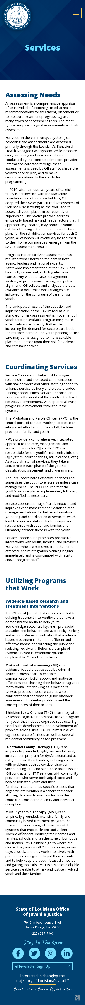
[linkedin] (67, 953)
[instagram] (50, 953)
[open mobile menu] (76, 13)
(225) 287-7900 (42, 933)
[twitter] (34, 953)
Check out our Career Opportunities (42, 988)
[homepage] (17, 16)
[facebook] (18, 953)
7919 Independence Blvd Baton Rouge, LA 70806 (42, 924)
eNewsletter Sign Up (32, 966)
